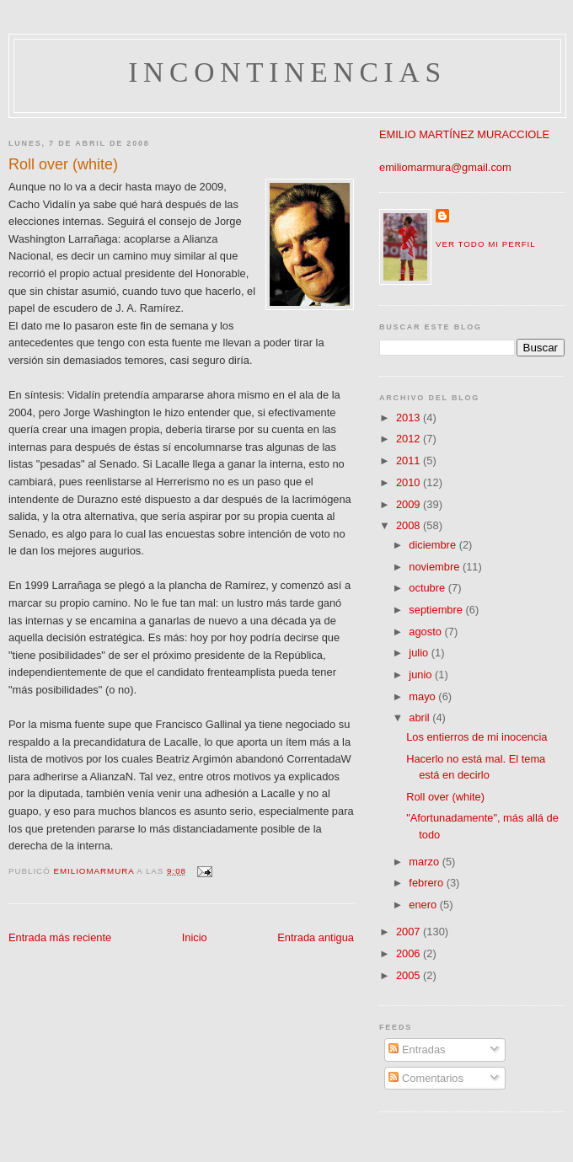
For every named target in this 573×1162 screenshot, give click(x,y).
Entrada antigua (315, 937)
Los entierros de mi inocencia (476, 737)
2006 (409, 953)
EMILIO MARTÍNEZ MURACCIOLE (464, 134)
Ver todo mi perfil (486, 244)
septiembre (437, 609)
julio (420, 652)
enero (424, 904)
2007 (409, 931)
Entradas (416, 1049)
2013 (409, 417)
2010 (409, 482)
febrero (427, 882)
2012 (409, 438)
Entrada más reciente (59, 937)
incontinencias (287, 72)
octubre (428, 587)
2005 (409, 975)
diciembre (433, 544)
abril (420, 717)
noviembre (436, 566)
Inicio (194, 937)
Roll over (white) (445, 796)
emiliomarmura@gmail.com (445, 167)
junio (422, 674)
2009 (409, 504)
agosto (426, 631)
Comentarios (425, 1078)
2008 (409, 525)
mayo (423, 696)
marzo (425, 861)
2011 (409, 460)
